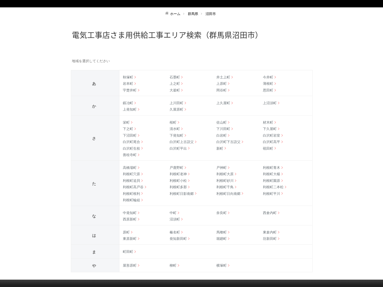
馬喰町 (221, 232)
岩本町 (128, 84)
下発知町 (176, 135)
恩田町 (268, 90)
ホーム (175, 14)
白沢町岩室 (271, 135)
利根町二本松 (273, 187)
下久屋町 (270, 129)
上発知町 (130, 109)
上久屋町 (223, 103)
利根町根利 (131, 194)
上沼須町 (270, 103)
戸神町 (221, 168)
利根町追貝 (131, 181)
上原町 (221, 84)
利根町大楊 (271, 174)
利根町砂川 (225, 181)
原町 (126, 232)
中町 (173, 213)
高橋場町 (130, 168)
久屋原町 (176, 109)
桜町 (173, 122)
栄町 (126, 122)
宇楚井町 (130, 90)
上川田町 (176, 103)
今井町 (268, 77)
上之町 (175, 84)
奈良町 (221, 213)
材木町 (268, 122)
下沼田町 (130, 135)
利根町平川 (271, 194)
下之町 (128, 129)
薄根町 (268, 84)
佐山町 (221, 122)
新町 (219, 148)
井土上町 (223, 77)
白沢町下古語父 (228, 142)
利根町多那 (178, 187)
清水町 (175, 129)
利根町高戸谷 (133, 187)
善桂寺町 (130, 155)
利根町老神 (178, 174)
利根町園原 (271, 181)
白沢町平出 (178, 148)
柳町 (173, 265)
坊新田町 (270, 239)
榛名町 (175, 232)
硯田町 (268, 148)
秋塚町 (128, 77)
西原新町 (130, 219)
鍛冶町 (128, 103)
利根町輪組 (131, 200)
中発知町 (130, 213)
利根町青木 (271, 168)
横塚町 (221, 265)
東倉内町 (270, 232)
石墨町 (175, 77)
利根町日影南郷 (182, 194)
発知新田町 (178, 239)
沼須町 (175, 219)
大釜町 (175, 90)
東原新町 (130, 239)
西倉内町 (270, 213)
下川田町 (223, 129)
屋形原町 (130, 265)
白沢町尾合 (131, 142)
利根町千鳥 (225, 187)
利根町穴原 (131, 174)
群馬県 (193, 14)
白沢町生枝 (131, 148)
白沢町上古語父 (182, 142)
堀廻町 (221, 239)
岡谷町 (221, 90)
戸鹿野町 (176, 168)
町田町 (128, 252)
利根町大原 (225, 174)
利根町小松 (178, 181)
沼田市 (211, 14)
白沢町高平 (271, 142)
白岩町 (221, 135)
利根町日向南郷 (228, 194)
